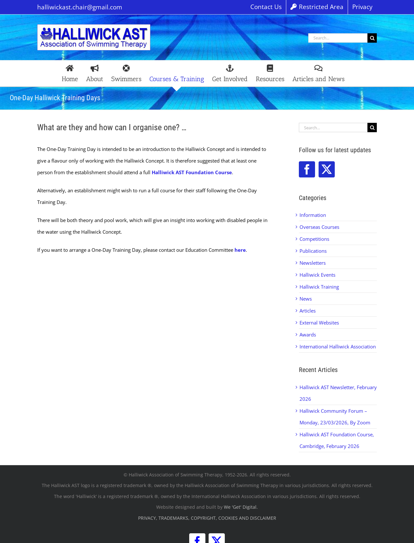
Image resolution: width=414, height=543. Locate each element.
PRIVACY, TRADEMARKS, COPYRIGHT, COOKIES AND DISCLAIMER (207, 518)
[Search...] (337, 38)
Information (313, 215)
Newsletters (313, 263)
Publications (313, 251)
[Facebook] (307, 169)
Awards (308, 334)
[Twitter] (327, 169)
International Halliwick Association (338, 346)
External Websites (319, 322)
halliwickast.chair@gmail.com (79, 7)
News (306, 298)
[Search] (372, 38)
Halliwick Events (317, 275)
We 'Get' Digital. (241, 507)
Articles (308, 310)
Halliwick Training (319, 286)
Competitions (314, 239)
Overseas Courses (319, 227)
